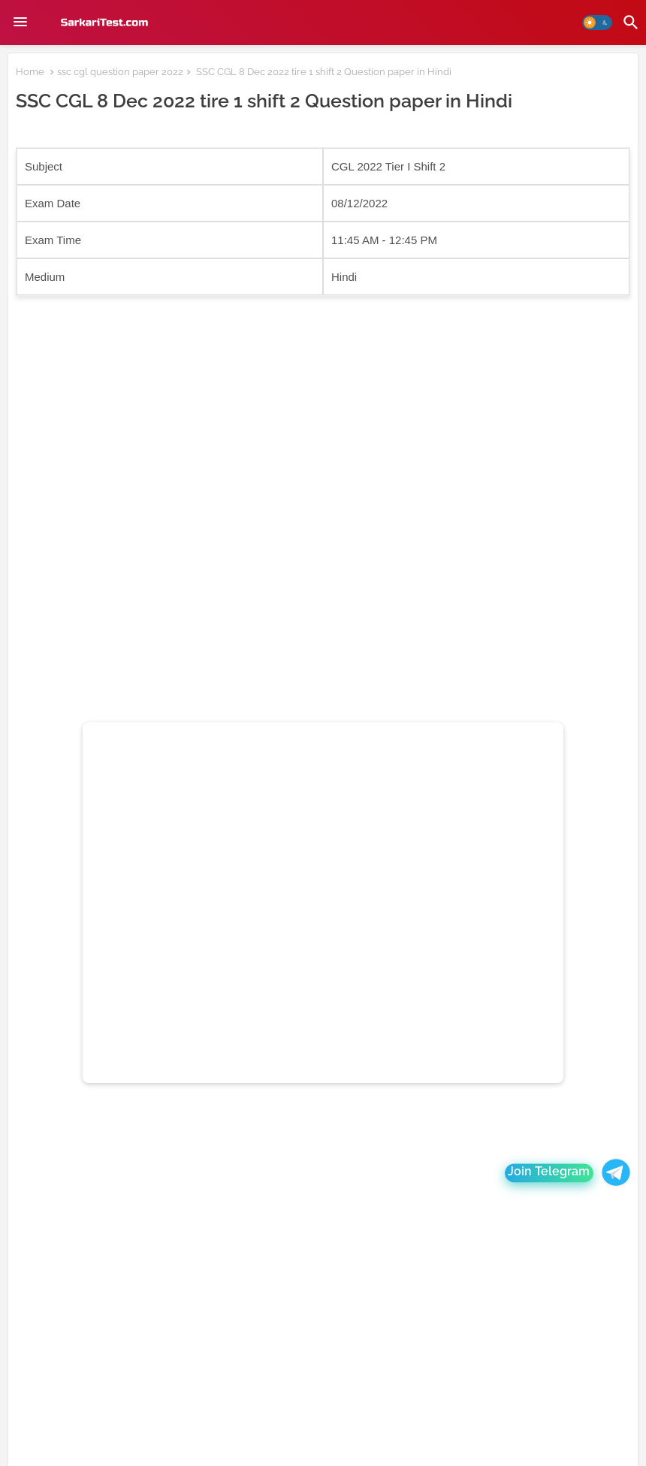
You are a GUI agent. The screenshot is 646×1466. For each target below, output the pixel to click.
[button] (597, 22)
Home (30, 71)
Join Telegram (549, 1172)
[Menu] (20, 23)
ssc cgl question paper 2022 (120, 71)
